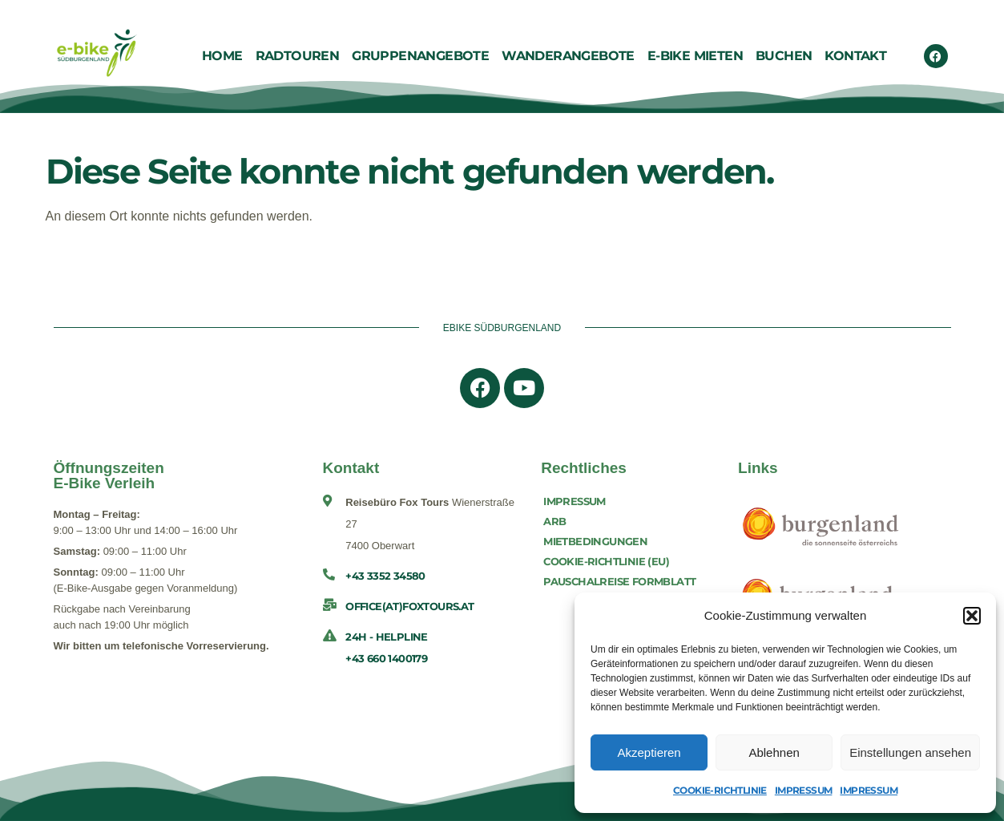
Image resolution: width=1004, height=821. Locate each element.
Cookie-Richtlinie (720, 790)
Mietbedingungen (595, 541)
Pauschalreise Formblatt (619, 581)
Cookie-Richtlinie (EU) (606, 561)
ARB (554, 521)
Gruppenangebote (420, 55)
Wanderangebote (568, 55)
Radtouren (298, 55)
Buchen (784, 55)
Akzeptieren (648, 752)
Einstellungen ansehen (910, 752)
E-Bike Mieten (695, 55)
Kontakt (855, 55)
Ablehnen (773, 752)
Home (222, 55)
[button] (972, 616)
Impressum (804, 790)
